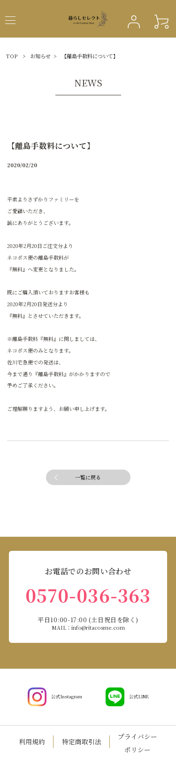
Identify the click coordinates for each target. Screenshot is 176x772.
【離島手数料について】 (89, 56)
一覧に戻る (88, 477)
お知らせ (40, 56)
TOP (12, 56)
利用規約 (32, 741)
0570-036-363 (88, 595)
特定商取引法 (81, 741)
